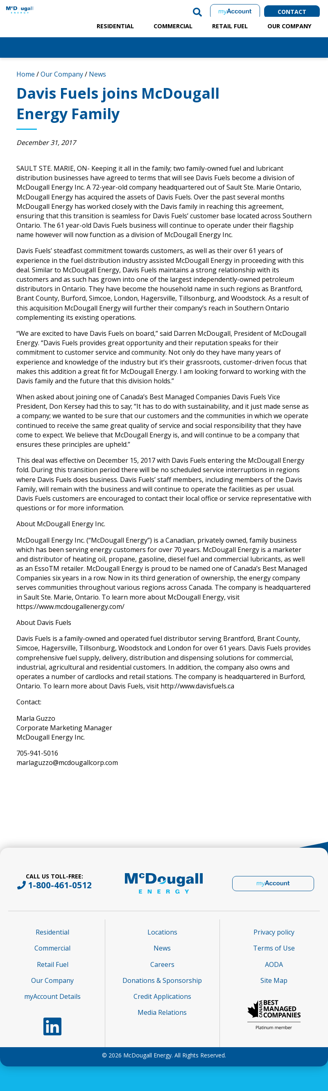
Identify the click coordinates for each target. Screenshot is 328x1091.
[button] (197, 11)
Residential (115, 26)
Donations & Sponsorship (162, 980)
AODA (274, 964)
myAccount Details (52, 996)
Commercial (173, 26)
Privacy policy (273, 932)
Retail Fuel (230, 26)
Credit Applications (162, 996)
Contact (292, 12)
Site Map (273, 980)
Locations (162, 932)
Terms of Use (274, 948)
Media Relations (162, 1012)
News (97, 74)
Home (25, 74)
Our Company (289, 26)
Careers (162, 964)
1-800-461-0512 (60, 885)
